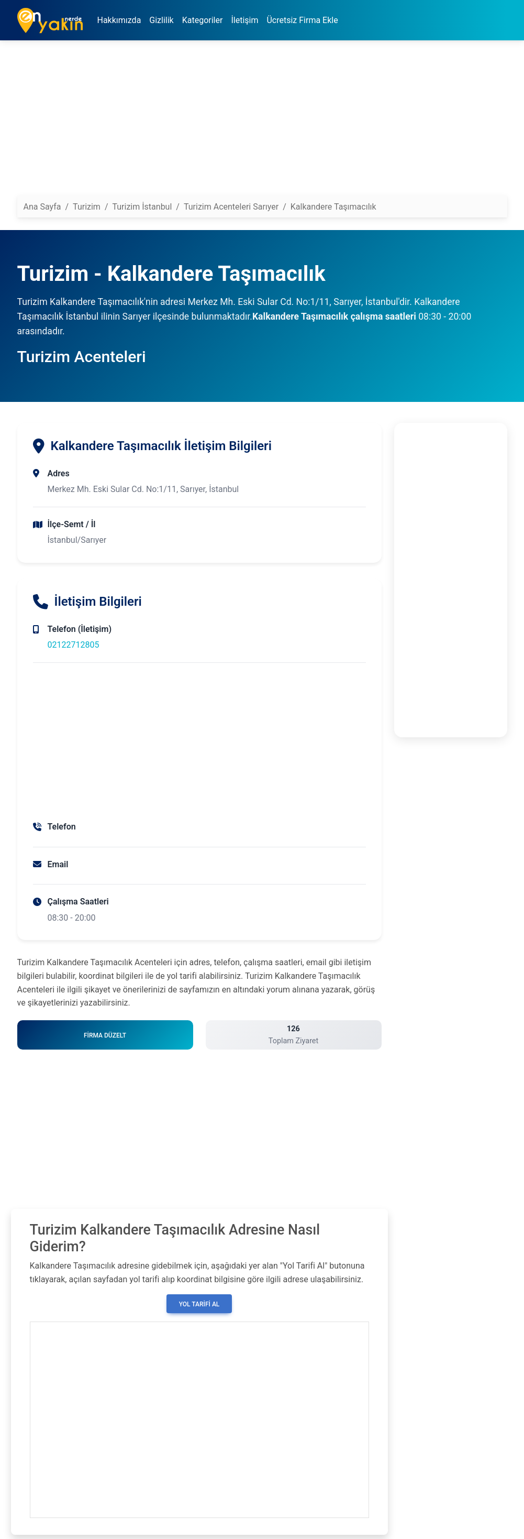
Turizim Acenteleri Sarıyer (231, 207)
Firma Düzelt (105, 1035)
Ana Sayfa (42, 207)
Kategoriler (202, 20)
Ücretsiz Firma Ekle (302, 20)
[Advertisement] (262, 122)
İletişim (244, 20)
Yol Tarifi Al (199, 1304)
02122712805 (73, 645)
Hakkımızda (119, 20)
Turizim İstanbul (142, 207)
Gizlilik (161, 20)
